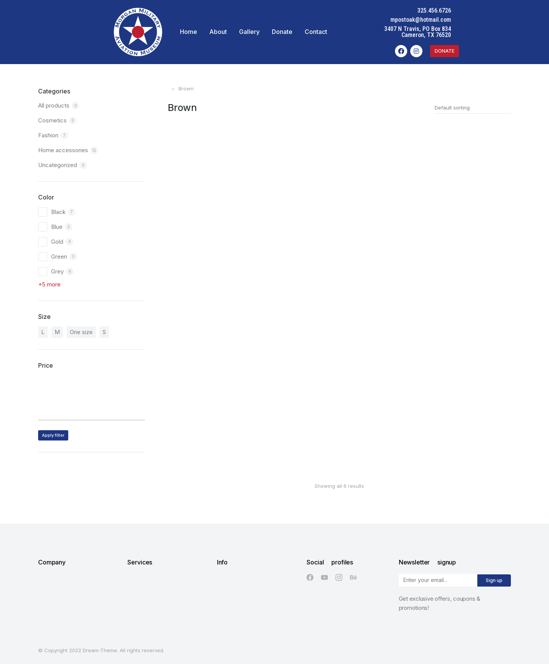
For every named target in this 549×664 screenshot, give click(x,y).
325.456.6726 (505, 10)
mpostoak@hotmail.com (492, 19)
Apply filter (53, 435)
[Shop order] (473, 107)
